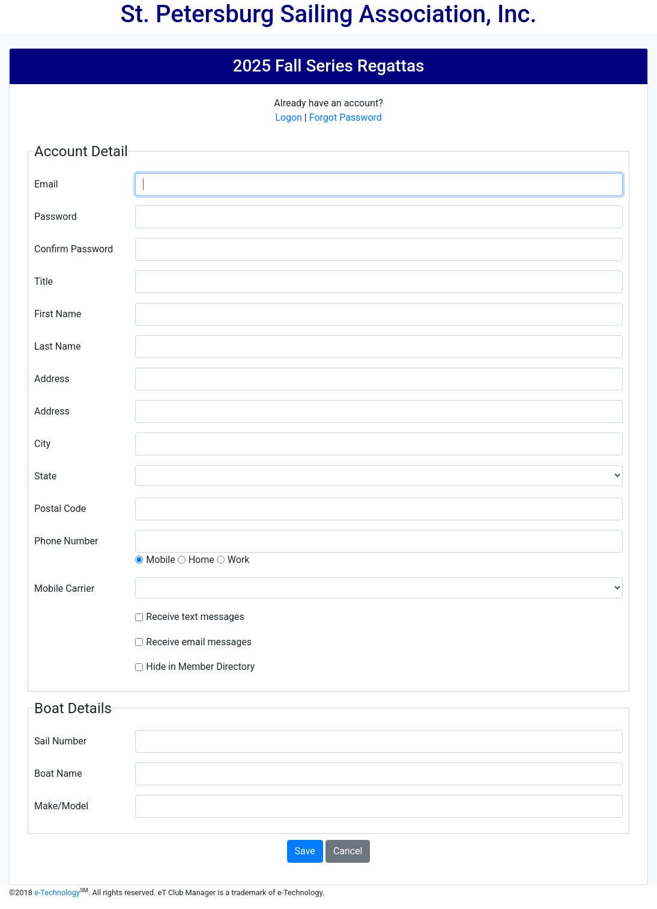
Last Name (57, 346)
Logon (288, 117)
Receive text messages (195, 616)
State (45, 476)
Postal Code (60, 508)
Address (52, 379)
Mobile (160, 559)
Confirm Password (73, 249)
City (42, 443)
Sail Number (60, 741)
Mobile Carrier (64, 588)
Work (239, 559)
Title (43, 281)
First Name (57, 314)
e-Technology (57, 892)
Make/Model (61, 806)
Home (201, 559)
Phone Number (66, 541)
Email (46, 184)
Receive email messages (199, 642)
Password (55, 216)
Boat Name (58, 773)
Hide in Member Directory (200, 666)
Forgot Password (345, 117)
